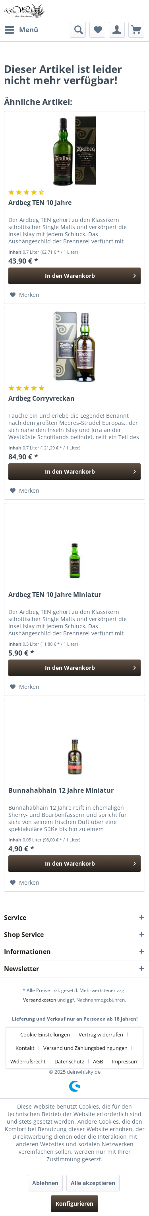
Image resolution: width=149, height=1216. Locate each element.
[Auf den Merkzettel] (24, 295)
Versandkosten (39, 999)
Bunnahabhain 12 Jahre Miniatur (61, 790)
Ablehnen (45, 1183)
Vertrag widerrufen (101, 1034)
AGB (98, 1061)
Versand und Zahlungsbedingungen (85, 1048)
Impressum (125, 1061)
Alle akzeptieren (93, 1183)
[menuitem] (21, 30)
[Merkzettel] (97, 30)
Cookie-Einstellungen (45, 1034)
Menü (21, 28)
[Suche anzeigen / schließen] (78, 30)
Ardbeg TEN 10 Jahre (40, 203)
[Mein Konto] (117, 30)
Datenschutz (69, 1061)
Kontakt (25, 1048)
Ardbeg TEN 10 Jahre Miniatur (54, 595)
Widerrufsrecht (28, 1061)
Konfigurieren (74, 1203)
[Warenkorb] (136, 30)
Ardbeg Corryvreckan (41, 398)
